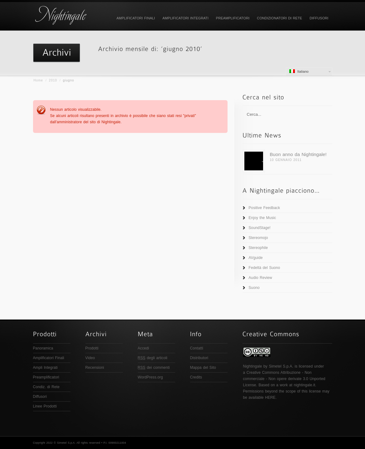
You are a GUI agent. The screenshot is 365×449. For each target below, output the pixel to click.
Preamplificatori (233, 18)
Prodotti (91, 348)
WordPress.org (150, 377)
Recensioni (94, 367)
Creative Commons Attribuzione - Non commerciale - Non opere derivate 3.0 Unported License (284, 378)
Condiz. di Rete (46, 387)
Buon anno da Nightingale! (298, 154)
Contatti (196, 348)
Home (38, 80)
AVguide (256, 258)
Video (90, 358)
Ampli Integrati (45, 367)
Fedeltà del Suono (264, 268)
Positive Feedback (264, 208)
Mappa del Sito (203, 367)
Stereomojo (258, 238)
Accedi (143, 348)
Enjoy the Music (262, 218)
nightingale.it (304, 385)
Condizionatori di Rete (279, 18)
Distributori (199, 358)
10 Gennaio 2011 (286, 160)
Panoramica (43, 348)
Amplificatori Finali (136, 18)
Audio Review (260, 278)
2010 (53, 80)
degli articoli (152, 358)
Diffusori (319, 18)
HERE (270, 397)
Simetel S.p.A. (281, 366)
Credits (196, 377)
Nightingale (252, 366)
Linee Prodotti (45, 406)
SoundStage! (260, 228)
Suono (254, 288)
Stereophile (258, 248)
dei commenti (154, 367)
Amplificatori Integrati (185, 18)
